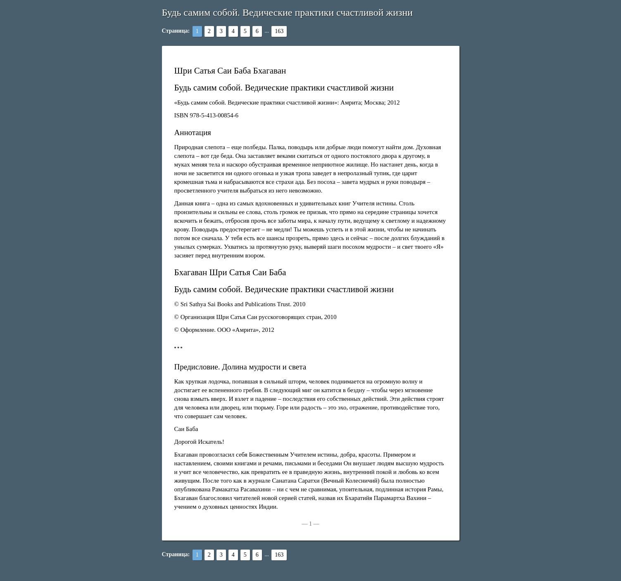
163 (279, 31)
